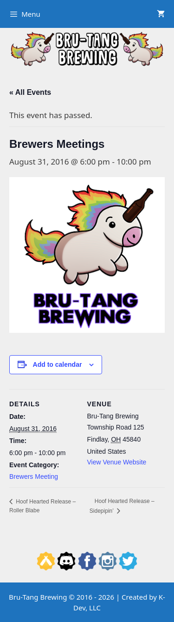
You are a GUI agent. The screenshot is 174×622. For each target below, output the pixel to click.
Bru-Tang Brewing (38, 597)
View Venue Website (117, 462)
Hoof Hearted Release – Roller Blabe (42, 506)
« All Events (30, 92)
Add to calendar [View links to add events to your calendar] (57, 364)
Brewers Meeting (33, 476)
